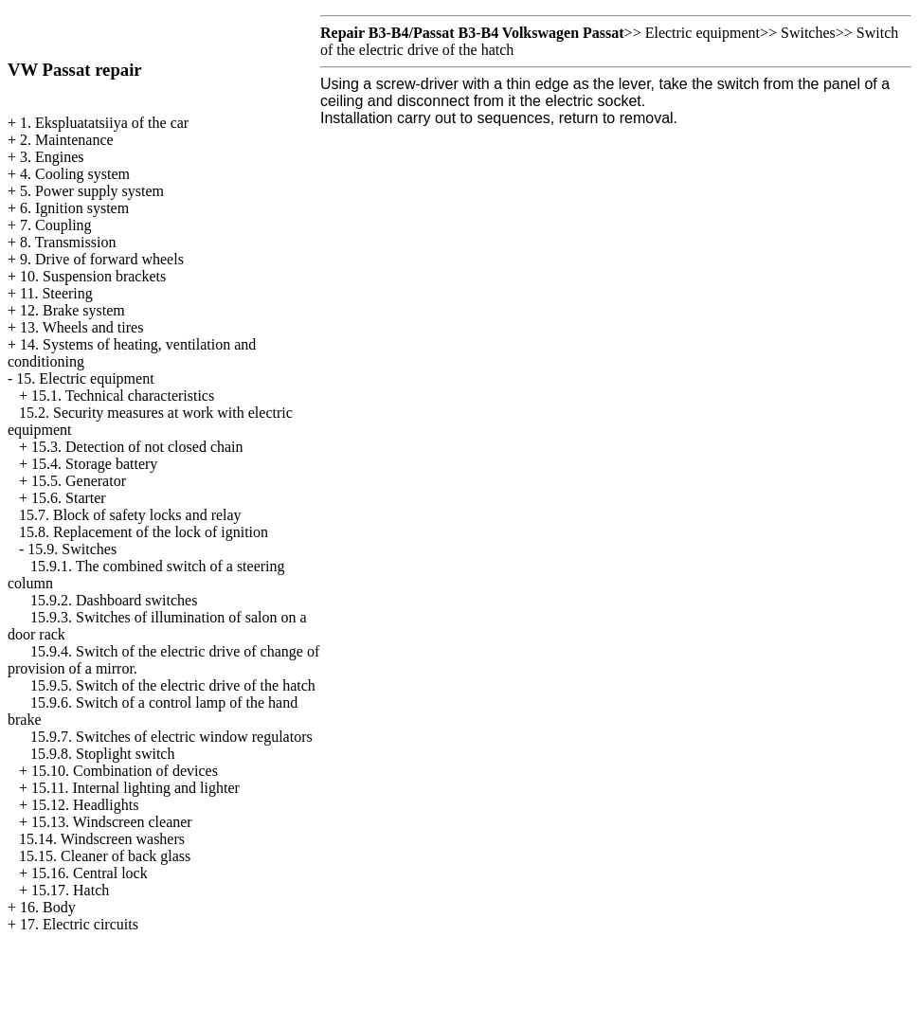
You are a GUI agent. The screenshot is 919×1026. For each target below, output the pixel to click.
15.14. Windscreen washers (102, 839)
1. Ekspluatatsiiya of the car (104, 123)
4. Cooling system (75, 174)
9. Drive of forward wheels (102, 259)
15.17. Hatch (70, 890)
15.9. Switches (72, 549)
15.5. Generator (78, 481)
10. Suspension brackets (93, 276)
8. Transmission (68, 242)
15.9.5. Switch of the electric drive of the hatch (172, 685)
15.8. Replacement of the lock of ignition (143, 532)
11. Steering (56, 293)
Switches (808, 33)
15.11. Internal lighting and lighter (135, 788)
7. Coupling (56, 225)
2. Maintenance (67, 140)
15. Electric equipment (84, 378)
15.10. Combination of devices (124, 771)
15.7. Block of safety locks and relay (130, 515)
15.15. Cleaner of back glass (104, 856)
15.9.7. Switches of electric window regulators (171, 737)
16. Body (48, 907)
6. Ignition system (74, 208)
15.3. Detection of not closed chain (137, 447)
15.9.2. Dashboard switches (113, 600)
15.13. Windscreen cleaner (111, 822)
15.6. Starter (68, 498)
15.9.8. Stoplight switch (102, 754)
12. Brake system (72, 310)
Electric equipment (702, 33)
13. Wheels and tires (81, 327)
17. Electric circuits (79, 924)
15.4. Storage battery (94, 464)
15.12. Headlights (84, 805)
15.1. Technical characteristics (122, 395)
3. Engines (52, 157)
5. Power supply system (92, 191)
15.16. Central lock (89, 873)
